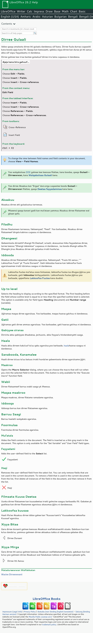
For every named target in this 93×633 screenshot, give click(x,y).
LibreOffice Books (47, 599)
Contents (6, 23)
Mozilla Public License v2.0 (40, 616)
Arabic (36, 17)
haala (66, 345)
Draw (49, 11)
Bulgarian (60, 17)
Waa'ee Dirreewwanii (11, 574)
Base (57, 11)
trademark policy (49, 624)
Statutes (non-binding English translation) (55, 611)
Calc (29, 11)
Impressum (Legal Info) (12, 611)
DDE (28, 172)
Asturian (47, 17)
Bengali (73, 17)
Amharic (25, 17)
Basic (82, 11)
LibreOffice (8, 11)
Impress (39, 11)
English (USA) (10, 17)
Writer (21, 11)
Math (65, 11)
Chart (73, 11)
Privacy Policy (30, 611)
